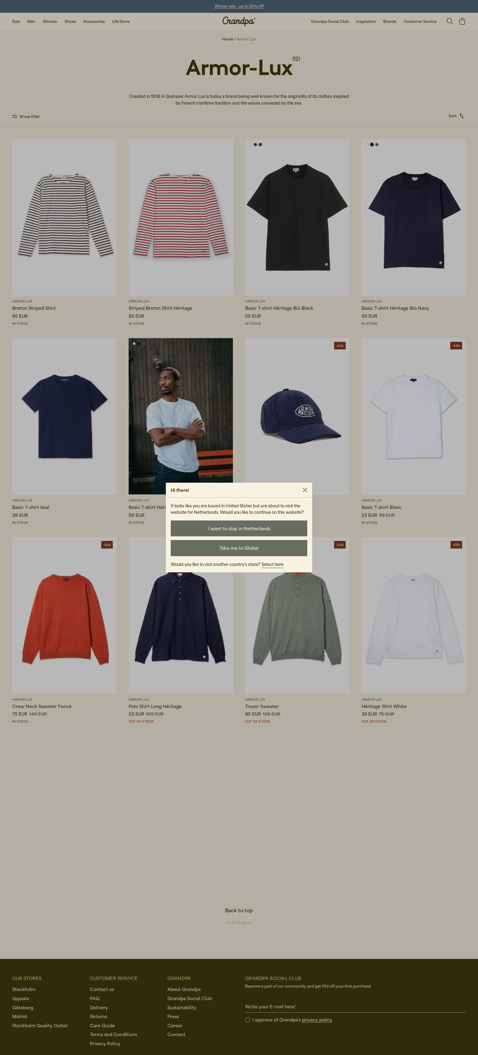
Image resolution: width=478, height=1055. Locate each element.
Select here (273, 564)
